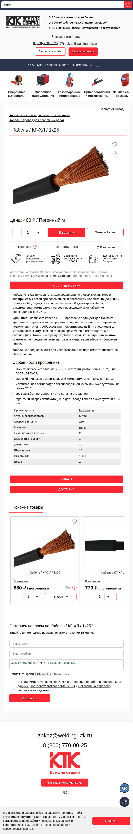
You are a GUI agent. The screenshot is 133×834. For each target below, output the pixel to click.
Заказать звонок (83, 51)
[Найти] (128, 4)
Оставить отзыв (66, 246)
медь (82, 427)
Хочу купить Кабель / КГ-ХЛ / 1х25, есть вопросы (66, 664)
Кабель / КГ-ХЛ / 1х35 (45, 572)
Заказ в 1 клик (105, 232)
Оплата (64, 64)
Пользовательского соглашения (52, 686)
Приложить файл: (22, 674)
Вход (56, 36)
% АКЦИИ (35, 64)
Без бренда (86, 410)
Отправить (29, 698)
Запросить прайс (50, 51)
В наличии (105, 247)
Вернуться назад (112, 109)
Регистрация (73, 36)
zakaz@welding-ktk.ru (81, 43)
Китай (83, 415)
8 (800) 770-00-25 (45, 43)
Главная (51, 64)
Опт (70, 588)
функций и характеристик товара (48, 275)
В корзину (66, 232)
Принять (111, 821)
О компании (82, 64)
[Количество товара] (28, 596)
